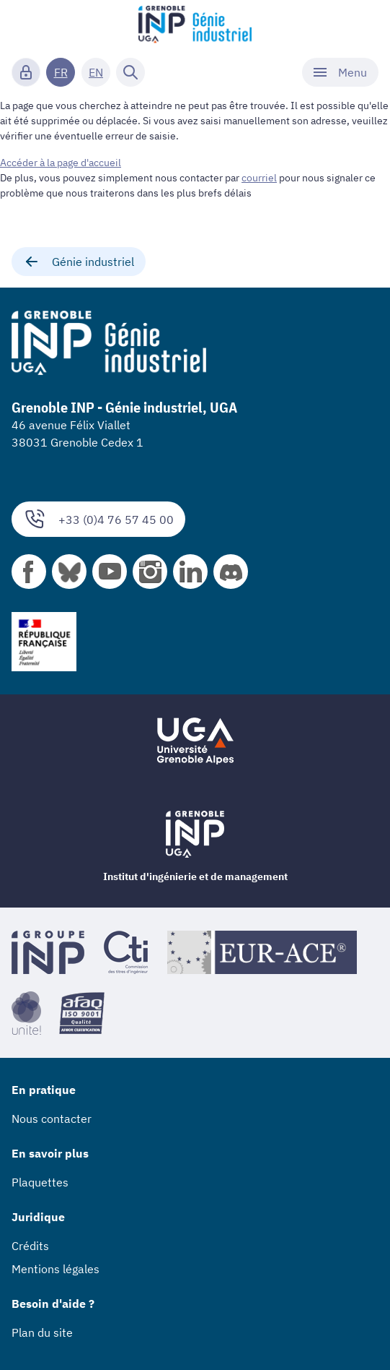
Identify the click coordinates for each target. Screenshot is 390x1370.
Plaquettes (40, 1182)
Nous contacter (52, 1118)
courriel (259, 177)
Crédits (30, 1245)
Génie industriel (78, 261)
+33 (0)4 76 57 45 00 (98, 519)
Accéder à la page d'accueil (60, 162)
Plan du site (42, 1332)
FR (61, 72)
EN (96, 72)
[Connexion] (26, 72)
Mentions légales (55, 1269)
